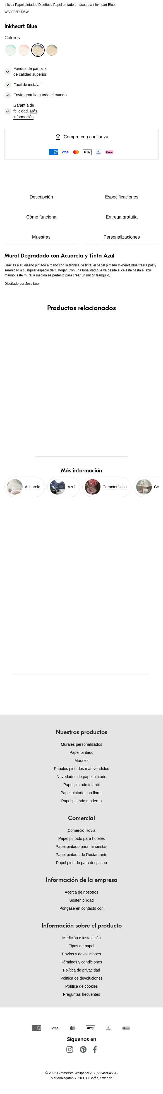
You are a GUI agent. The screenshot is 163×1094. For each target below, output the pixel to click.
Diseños (44, 5)
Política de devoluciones (82, 978)
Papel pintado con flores (81, 793)
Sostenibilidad (81, 900)
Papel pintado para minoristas (81, 846)
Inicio (8, 5)
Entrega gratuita (122, 217)
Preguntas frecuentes (81, 994)
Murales (81, 760)
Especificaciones (121, 197)
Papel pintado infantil (81, 785)
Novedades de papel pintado (81, 776)
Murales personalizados (81, 744)
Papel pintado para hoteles (81, 838)
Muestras (41, 237)
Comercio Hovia (81, 830)
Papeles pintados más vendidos (81, 768)
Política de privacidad (81, 970)
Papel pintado (25, 5)
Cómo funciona (41, 217)
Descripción (41, 197)
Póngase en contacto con (81, 908)
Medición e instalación (81, 938)
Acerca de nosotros (82, 892)
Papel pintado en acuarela (72, 5)
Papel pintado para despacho (81, 862)
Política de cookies (81, 986)
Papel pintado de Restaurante (81, 854)
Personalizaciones (122, 237)
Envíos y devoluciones (81, 954)
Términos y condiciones (81, 962)
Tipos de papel (81, 946)
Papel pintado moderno (81, 801)
